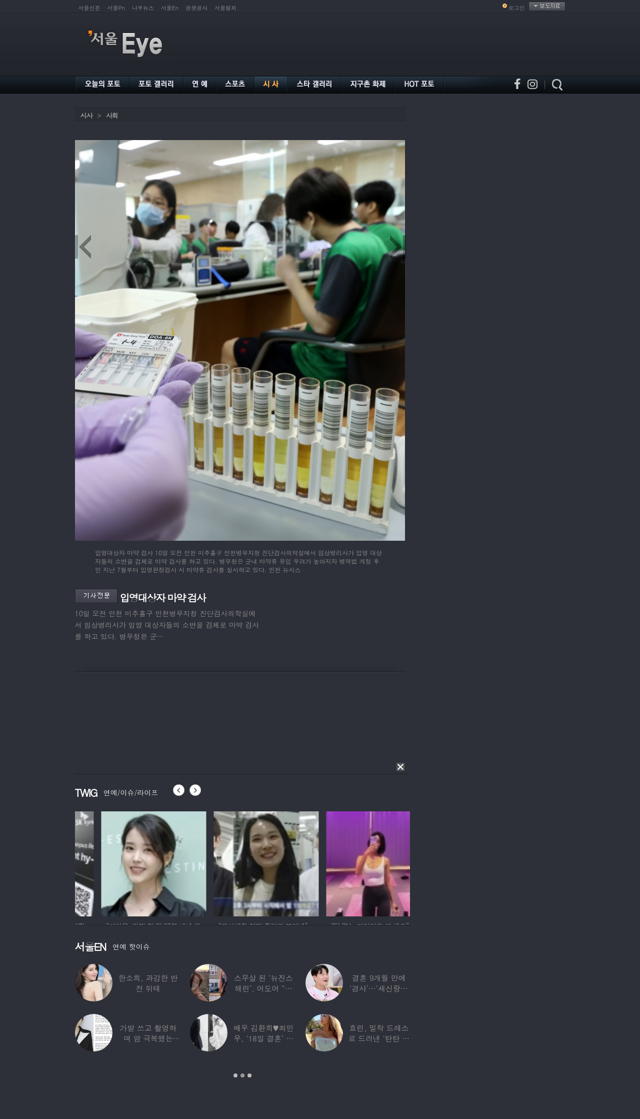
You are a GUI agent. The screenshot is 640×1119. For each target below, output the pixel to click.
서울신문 (89, 8)
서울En (169, 8)
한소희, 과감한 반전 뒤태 (148, 982)
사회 (112, 115)
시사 (86, 115)
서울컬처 (225, 8)
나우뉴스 (143, 8)
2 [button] (242, 1075)
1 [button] (236, 1075)
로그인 (516, 8)
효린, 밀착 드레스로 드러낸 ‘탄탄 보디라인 (379, 1038)
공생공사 (197, 8)
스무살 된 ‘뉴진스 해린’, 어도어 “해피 (263, 988)
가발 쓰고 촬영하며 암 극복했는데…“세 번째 (148, 1038)
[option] (110, 862)
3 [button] (250, 1075)
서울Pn (116, 8)
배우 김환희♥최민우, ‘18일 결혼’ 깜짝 (264, 1038)
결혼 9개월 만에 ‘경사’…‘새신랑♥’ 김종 (379, 988)
